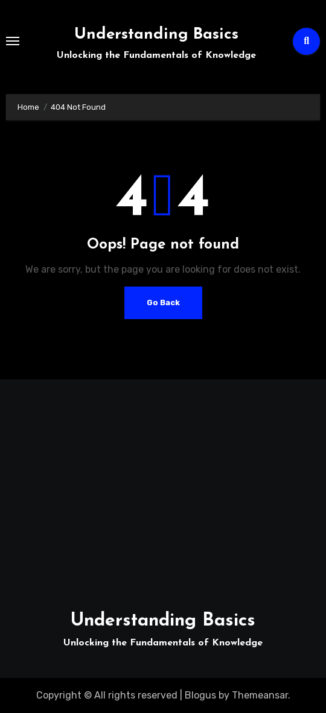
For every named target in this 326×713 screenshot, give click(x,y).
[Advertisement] (165, 488)
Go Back (163, 302)
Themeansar (260, 695)
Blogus (200, 695)
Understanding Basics (156, 35)
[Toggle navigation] (12, 41)
